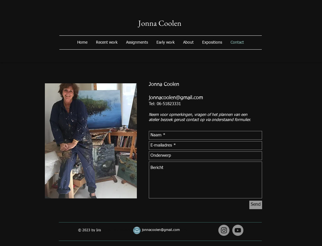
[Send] (255, 205)
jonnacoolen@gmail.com (176, 97)
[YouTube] (237, 230)
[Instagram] (223, 230)
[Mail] (137, 230)
